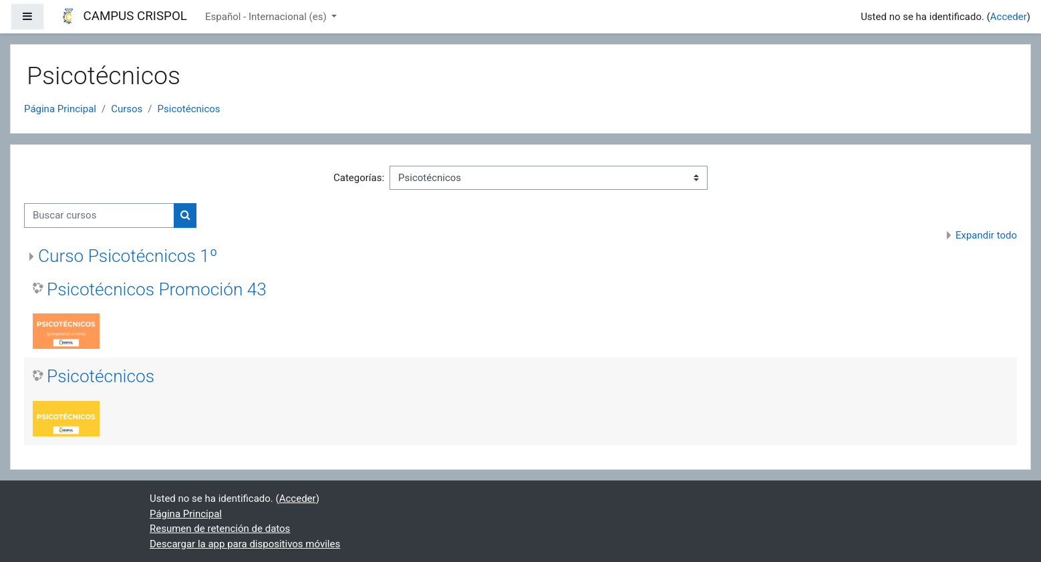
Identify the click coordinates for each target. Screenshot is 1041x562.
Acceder (1008, 17)
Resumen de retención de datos (220, 529)
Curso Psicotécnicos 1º (127, 256)
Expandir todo (986, 235)
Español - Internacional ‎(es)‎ (267, 17)
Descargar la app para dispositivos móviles (245, 544)
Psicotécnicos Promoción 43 (157, 289)
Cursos (126, 109)
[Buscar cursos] (99, 215)
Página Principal (60, 109)
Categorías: (358, 178)
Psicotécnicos (189, 109)
